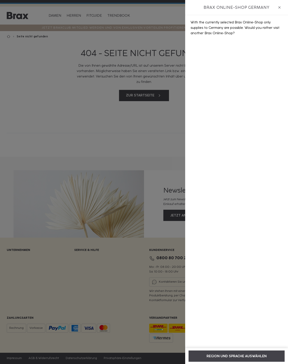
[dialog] (236, 182)
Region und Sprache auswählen (237, 356)
